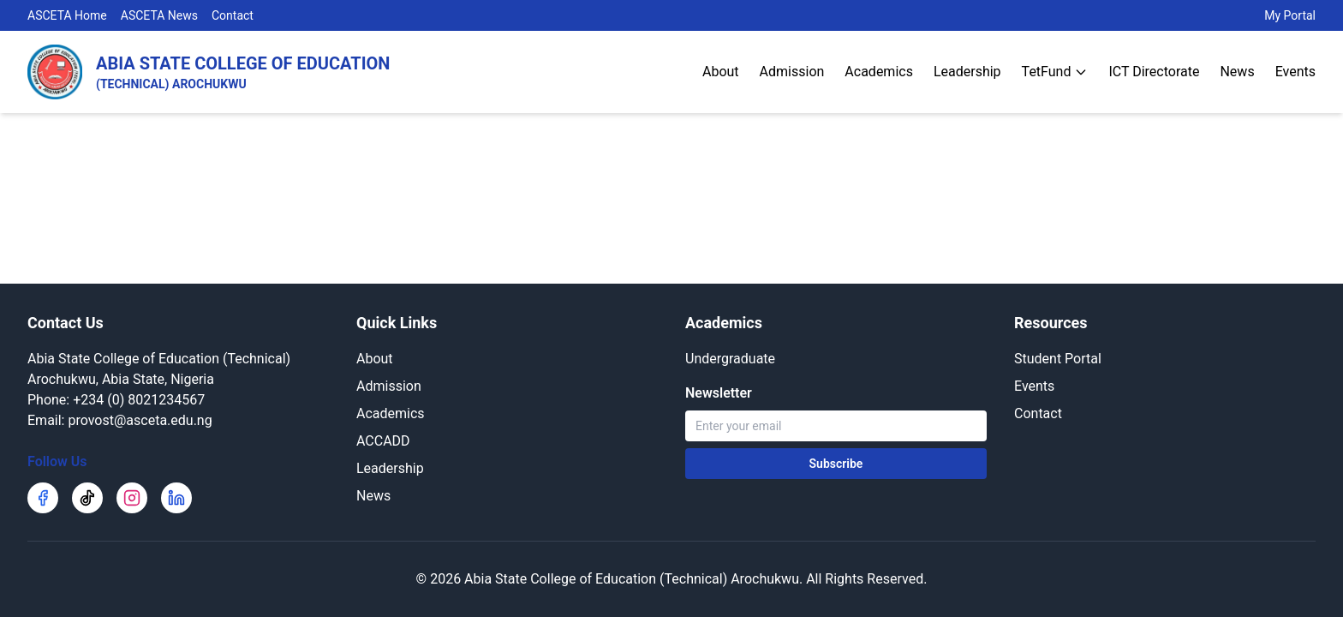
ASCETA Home (67, 15)
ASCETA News (159, 15)
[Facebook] (42, 497)
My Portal (1290, 15)
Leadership (967, 71)
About (720, 71)
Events (1295, 71)
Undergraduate (730, 358)
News (1237, 71)
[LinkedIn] (176, 497)
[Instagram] (131, 497)
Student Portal (1057, 358)
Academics (879, 71)
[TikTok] (87, 497)
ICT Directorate (1153, 71)
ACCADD (383, 441)
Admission (792, 71)
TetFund (1055, 71)
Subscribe (836, 463)
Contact (233, 15)
